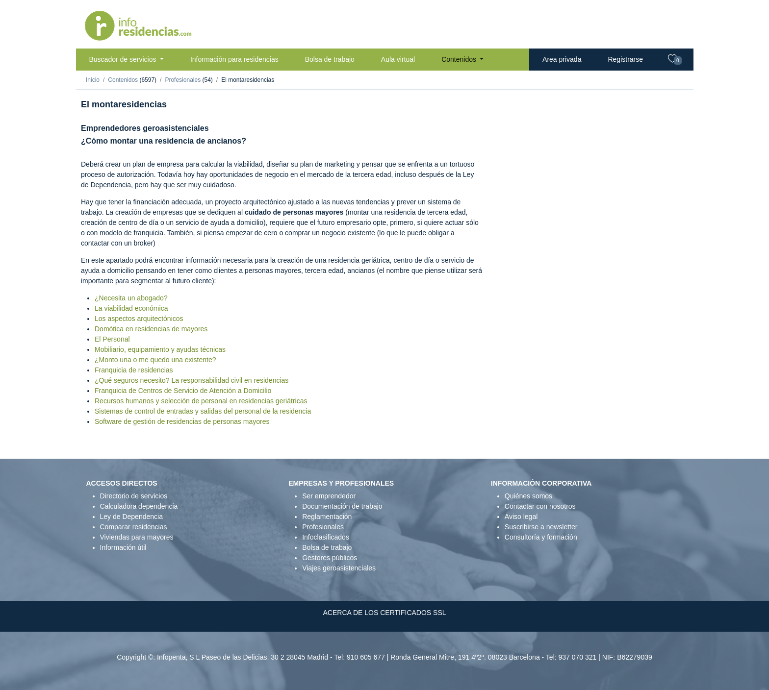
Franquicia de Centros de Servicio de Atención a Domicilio (183, 390)
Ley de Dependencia (131, 516)
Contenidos (123, 79)
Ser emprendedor (329, 496)
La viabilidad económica (131, 308)
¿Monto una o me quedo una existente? (155, 360)
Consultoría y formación (541, 537)
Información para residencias (234, 59)
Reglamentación (327, 516)
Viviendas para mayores (137, 537)
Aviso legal (521, 516)
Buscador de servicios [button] (123, 59)
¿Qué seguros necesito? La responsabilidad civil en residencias (191, 380)
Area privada (561, 59)
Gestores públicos (329, 558)
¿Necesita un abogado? (131, 298)
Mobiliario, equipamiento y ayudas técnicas (160, 349)
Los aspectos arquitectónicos (139, 318)
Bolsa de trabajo (330, 59)
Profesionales (183, 79)
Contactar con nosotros (540, 506)
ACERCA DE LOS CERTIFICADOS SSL (384, 612)
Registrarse (625, 59)
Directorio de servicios (134, 496)
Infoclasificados (325, 537)
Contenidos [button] (459, 59)
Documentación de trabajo (342, 506)
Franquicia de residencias (134, 370)
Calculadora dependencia (139, 506)
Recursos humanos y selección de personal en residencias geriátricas (201, 401)
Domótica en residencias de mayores (151, 329)
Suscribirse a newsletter (541, 527)
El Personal (112, 339)
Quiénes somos (528, 496)
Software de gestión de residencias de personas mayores (182, 421)
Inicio (93, 79)
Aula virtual (398, 59)
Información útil (123, 547)
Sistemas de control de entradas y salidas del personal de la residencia (203, 411)
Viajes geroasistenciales (339, 568)
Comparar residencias (133, 527)
